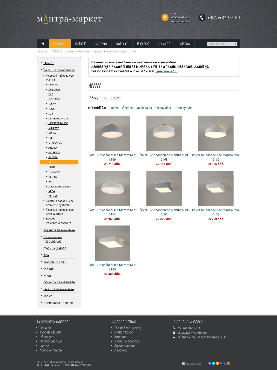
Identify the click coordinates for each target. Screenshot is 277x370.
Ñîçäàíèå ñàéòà (193, 363)
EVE (50, 94)
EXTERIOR (54, 99)
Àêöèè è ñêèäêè (51, 350)
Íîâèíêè (47, 296)
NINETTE (53, 128)
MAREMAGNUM (58, 118)
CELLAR (53, 196)
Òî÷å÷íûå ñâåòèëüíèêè (59, 282)
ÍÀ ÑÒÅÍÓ (101, 44)
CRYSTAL (53, 84)
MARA (52, 133)
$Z (183, 363)
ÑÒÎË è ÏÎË (122, 44)
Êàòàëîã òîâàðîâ (50, 332)
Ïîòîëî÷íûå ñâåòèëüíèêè (78, 51)
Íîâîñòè (44, 346)
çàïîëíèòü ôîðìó (166, 71)
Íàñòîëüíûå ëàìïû (54, 262)
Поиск (115, 97)
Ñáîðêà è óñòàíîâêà (127, 341)
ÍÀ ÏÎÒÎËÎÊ (80, 44)
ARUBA (52, 147)
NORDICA (54, 152)
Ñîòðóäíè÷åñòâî (51, 341)
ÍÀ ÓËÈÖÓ (143, 44)
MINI (51, 162)
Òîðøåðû (49, 269)
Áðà (46, 255)
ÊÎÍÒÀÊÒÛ (164, 44)
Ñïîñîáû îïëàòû (124, 332)
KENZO (52, 176)
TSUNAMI (54, 171)
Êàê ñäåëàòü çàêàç (127, 328)
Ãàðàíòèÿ (120, 350)
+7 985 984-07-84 (190, 328)
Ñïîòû (47, 275)
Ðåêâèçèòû (47, 337)
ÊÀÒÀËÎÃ (57, 51)
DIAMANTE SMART (59, 186)
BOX (51, 181)
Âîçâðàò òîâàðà (124, 346)
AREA (51, 191)
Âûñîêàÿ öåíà (183, 108)
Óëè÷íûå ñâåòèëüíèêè (58, 289)
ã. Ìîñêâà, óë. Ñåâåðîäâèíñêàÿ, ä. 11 (202, 337)
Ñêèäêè (127, 108)
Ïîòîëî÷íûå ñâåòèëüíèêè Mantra (110, 51)
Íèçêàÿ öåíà (163, 108)
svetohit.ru (42, 51)
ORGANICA (55, 142)
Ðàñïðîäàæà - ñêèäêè (58, 303)
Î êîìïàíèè (45, 328)
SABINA (53, 157)
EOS (50, 138)
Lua (50, 113)
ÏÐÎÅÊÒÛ (184, 44)
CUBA (51, 167)
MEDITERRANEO (58, 123)
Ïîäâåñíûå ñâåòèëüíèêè (59, 230)
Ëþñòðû (48, 63)
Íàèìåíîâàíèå (144, 108)
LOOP (51, 108)
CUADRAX (54, 89)
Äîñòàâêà (120, 337)
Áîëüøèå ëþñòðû (54, 248)
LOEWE (52, 104)
